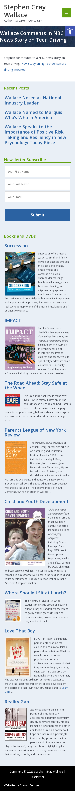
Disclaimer (37, 777)
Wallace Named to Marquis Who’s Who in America (33, 114)
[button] (70, 31)
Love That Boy (20, 631)
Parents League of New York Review (35, 432)
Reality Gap (17, 702)
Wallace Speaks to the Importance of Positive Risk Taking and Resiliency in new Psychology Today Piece (35, 134)
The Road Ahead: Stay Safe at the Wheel (36, 385)
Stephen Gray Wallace (25, 11)
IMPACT (13, 320)
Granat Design (29, 785)
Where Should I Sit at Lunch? (35, 593)
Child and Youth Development (37, 501)
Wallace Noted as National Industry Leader (33, 100)
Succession (16, 245)
